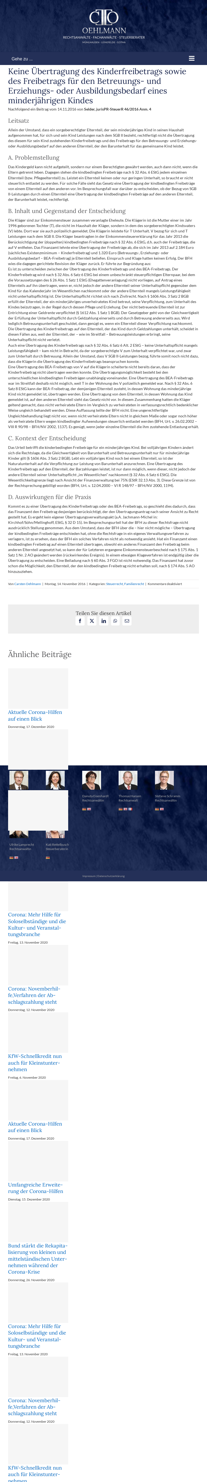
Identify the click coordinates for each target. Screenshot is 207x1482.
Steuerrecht (114, 584)
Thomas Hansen (130, 796)
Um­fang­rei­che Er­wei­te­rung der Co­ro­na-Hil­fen (35, 1187)
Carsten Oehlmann (27, 584)
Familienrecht (134, 584)
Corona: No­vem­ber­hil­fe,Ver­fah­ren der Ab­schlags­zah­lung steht (34, 995)
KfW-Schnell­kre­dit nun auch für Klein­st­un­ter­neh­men (35, 1062)
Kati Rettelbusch (57, 845)
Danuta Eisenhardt (95, 796)
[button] (103, 751)
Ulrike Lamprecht (21, 845)
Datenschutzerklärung (111, 876)
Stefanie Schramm (167, 796)
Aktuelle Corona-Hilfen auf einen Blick (35, 715)
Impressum (88, 876)
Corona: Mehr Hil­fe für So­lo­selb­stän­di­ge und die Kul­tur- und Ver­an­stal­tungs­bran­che (37, 924)
